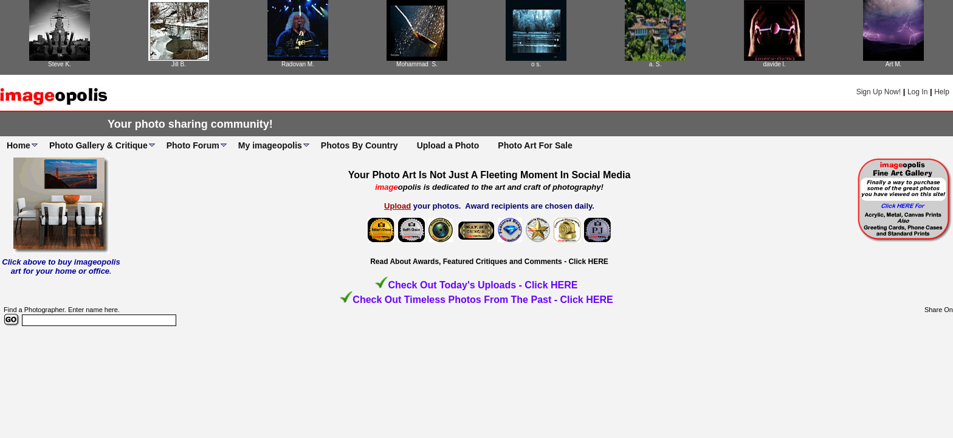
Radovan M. (297, 64)
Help (941, 92)
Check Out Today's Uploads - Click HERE (482, 285)
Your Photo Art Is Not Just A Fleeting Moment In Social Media (489, 175)
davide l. (774, 64)
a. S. (655, 64)
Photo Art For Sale (535, 145)
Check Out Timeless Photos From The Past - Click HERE (483, 299)
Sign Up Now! (878, 92)
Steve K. (59, 64)
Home (18, 145)
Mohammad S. (417, 64)
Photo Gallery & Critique (98, 145)
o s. (536, 64)
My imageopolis (270, 145)
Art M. (894, 64)
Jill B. (178, 64)
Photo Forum (193, 145)
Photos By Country (359, 145)
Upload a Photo (448, 145)
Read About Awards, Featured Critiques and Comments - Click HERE (489, 261)
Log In (917, 92)
